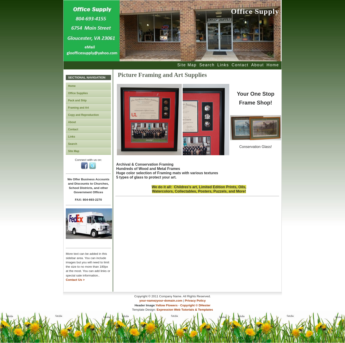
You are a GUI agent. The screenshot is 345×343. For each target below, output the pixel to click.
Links (223, 65)
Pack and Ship (77, 100)
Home (273, 65)
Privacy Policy (195, 300)
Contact (240, 65)
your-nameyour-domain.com (160, 300)
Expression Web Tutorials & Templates (185, 309)
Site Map (186, 65)
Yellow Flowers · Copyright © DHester (183, 305)
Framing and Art (78, 107)
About (257, 65)
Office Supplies (78, 93)
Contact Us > (75, 279)
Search (207, 65)
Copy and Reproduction (83, 115)
